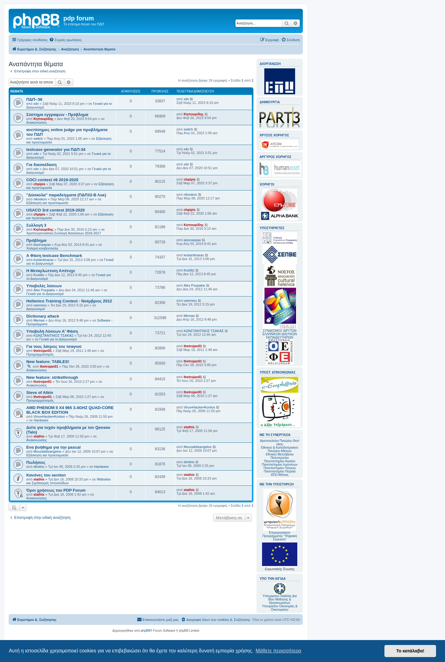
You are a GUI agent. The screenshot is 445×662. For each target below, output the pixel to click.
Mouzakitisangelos (47, 451)
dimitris (38, 466)
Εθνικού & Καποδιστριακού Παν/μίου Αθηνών (279, 449)
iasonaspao (42, 244)
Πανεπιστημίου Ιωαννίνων (279, 464)
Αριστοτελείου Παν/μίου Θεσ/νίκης (279, 442)
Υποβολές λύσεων (44, 286)
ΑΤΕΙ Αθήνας (279, 474)
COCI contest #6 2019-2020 (52, 179)
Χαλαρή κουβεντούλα (42, 248)
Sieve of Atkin (39, 392)
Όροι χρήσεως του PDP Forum (56, 490)
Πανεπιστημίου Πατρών (280, 468)
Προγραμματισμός (40, 354)
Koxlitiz (38, 275)
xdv (36, 103)
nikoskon (40, 199)
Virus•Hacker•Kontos (49, 416)
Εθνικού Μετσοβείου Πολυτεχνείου (280, 456)
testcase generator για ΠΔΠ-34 (55, 149)
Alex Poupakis (44, 290)
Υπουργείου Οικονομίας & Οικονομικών (280, 607)
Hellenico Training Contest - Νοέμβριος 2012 (69, 301)
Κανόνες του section (46, 475)
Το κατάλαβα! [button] (410, 650)
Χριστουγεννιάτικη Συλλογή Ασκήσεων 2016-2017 (63, 233)
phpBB (145, 630)
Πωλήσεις (35, 462)
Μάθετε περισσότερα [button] (278, 650)
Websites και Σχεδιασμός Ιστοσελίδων (68, 481)
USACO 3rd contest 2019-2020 (55, 210)
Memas (38, 320)
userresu (40, 305)
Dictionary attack (42, 316)
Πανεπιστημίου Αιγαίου (279, 461)
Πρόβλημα (36, 240)
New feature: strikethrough (52, 377)
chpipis (39, 184)
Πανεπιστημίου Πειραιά (279, 471)
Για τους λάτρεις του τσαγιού (54, 346)
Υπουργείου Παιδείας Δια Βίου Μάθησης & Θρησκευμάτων (280, 599)
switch (38, 138)
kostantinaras (43, 260)
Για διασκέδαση (41, 164)
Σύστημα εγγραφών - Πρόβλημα (57, 114)
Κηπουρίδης (43, 119)
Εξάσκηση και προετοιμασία (47, 203)
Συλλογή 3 (36, 225)
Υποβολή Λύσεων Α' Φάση (52, 331)
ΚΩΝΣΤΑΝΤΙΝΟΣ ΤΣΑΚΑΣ (53, 335)
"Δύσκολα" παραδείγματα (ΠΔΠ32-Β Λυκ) (66, 195)
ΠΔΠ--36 (34, 99)
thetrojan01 (42, 350)
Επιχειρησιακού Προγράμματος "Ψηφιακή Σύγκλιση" (279, 515)
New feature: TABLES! (47, 361)
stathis (38, 436)
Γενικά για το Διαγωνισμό (45, 294)
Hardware (41, 420)
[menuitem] (65, 40)
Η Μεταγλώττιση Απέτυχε (50, 270)
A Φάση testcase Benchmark (54, 255)
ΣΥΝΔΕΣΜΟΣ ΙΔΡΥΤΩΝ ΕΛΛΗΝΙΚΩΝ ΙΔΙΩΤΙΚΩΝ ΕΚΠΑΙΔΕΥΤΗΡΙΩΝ (279, 334)
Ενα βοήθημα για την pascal (53, 447)
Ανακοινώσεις (36, 122)
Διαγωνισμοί (35, 309)
